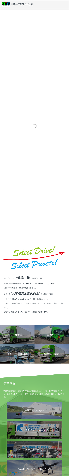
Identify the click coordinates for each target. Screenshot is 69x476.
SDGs (37, 451)
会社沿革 (38, 435)
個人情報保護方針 (41, 440)
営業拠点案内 (8, 435)
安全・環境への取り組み (13, 446)
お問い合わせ (8, 467)
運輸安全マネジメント (11, 451)
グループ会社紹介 (10, 440)
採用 (5, 462)
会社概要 (6, 430)
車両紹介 (6, 457)
